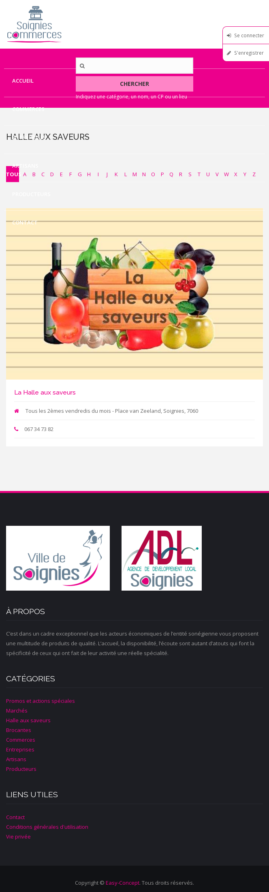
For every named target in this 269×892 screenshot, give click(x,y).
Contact (25, 222)
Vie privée (18, 836)
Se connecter (249, 35)
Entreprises (29, 137)
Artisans (25, 165)
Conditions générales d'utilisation (47, 826)
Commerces (28, 109)
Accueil (23, 80)
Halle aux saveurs (28, 720)
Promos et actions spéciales (40, 700)
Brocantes (18, 730)
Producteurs (31, 194)
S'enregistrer (249, 52)
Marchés (17, 710)
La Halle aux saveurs (45, 392)
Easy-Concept (122, 882)
